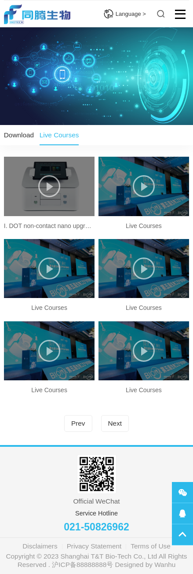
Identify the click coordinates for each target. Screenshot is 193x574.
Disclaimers (39, 546)
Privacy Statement (94, 546)
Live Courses (59, 135)
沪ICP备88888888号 (82, 564)
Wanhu (164, 564)
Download (19, 135)
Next (115, 423)
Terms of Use (150, 546)
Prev (78, 423)
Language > (124, 14)
